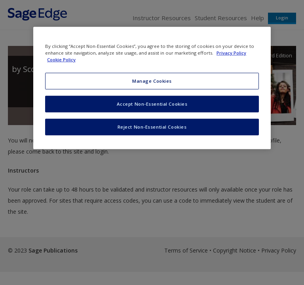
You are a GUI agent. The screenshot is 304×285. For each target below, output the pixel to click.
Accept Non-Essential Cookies (152, 104)
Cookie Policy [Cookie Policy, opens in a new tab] (61, 60)
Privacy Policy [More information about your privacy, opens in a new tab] (231, 53)
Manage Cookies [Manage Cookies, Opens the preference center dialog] (152, 81)
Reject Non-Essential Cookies (152, 127)
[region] (152, 88)
